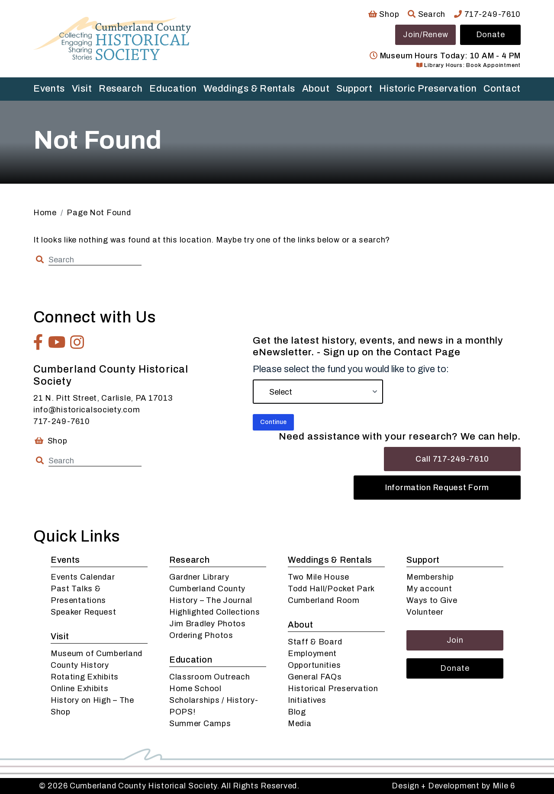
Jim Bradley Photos (207, 623)
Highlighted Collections (214, 612)
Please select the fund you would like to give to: (351, 369)
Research (121, 88)
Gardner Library (199, 577)
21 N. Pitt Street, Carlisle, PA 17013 (103, 398)
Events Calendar (83, 577)
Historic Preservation (428, 88)
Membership (430, 577)
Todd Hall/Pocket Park (331, 588)
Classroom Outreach (209, 677)
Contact (502, 88)
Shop (383, 14)
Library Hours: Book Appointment (468, 65)
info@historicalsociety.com (86, 409)
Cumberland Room (324, 600)
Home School (195, 688)
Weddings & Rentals (249, 88)
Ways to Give (431, 600)
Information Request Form (437, 487)
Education (172, 88)
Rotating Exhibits (85, 677)
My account (429, 588)
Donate (490, 34)
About (316, 88)
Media (300, 723)
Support (354, 88)
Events (49, 88)
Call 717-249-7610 (452, 459)
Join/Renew (425, 34)
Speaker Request (83, 612)
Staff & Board (315, 642)
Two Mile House (318, 577)
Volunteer (424, 612)
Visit (82, 88)
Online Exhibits (80, 688)
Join (455, 640)
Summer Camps (200, 723)
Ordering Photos (201, 635)
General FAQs (315, 677)
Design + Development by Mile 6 (453, 785)
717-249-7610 (487, 14)
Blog (297, 712)
